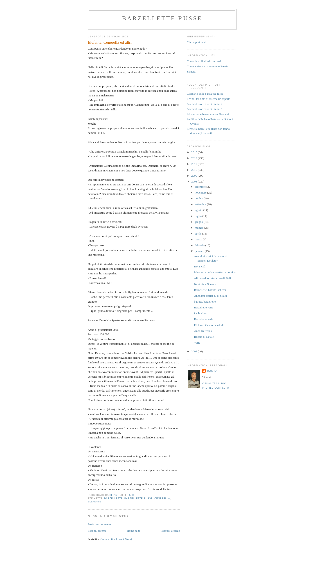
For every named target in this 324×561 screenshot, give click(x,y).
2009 (194, 175)
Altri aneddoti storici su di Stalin (213, 278)
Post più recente (97, 530)
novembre (201, 192)
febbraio (200, 245)
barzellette (113, 498)
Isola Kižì (199, 266)
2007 (194, 351)
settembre (201, 204)
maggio (199, 227)
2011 (194, 164)
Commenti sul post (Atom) (116, 539)
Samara (191, 71)
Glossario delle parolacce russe (205, 93)
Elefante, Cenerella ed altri (209, 325)
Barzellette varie (203, 307)
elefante (94, 501)
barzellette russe (162, 18)
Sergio (212, 370)
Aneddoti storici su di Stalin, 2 (205, 104)
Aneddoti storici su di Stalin (210, 295)
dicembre (201, 186)
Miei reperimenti (197, 42)
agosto (199, 210)
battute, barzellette (205, 301)
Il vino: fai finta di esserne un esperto (208, 98)
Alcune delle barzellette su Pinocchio (208, 114)
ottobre (199, 198)
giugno (199, 221)
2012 (194, 158)
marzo (199, 239)
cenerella (162, 498)
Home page (133, 530)
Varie (197, 342)
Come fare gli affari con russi (204, 61)
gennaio (200, 251)
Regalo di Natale (204, 336)
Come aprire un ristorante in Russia (207, 66)
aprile (198, 233)
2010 (194, 169)
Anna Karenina (203, 331)
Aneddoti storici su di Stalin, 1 (205, 109)
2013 (194, 152)
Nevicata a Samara (205, 284)
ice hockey (200, 313)
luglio (198, 216)
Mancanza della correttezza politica (214, 272)
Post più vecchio (170, 530)
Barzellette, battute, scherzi (210, 290)
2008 (194, 181)
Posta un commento (99, 524)
